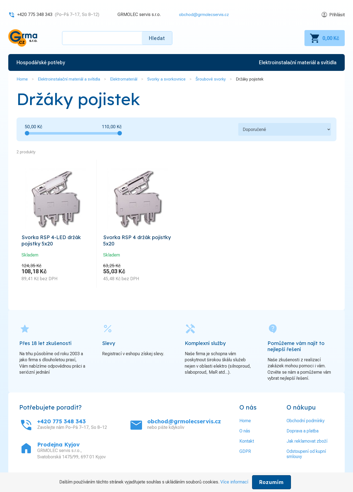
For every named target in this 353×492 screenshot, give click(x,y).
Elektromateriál (123, 79)
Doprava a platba (303, 432)
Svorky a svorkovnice (166, 79)
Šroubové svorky (211, 79)
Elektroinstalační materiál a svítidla (69, 79)
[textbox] (117, 38)
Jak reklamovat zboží (307, 442)
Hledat (157, 38)
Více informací (234, 482)
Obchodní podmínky (306, 422)
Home (22, 79)
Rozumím (271, 482)
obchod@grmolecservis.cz (202, 14)
